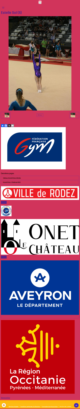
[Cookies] (4, 405)
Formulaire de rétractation (50, 406)
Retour (40, 115)
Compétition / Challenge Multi (12, 182)
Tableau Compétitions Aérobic (12, 178)
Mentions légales (14, 406)
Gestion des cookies (65, 406)
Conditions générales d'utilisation (30, 406)
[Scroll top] (76, 405)
